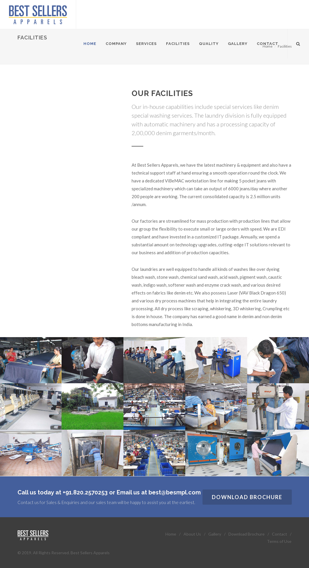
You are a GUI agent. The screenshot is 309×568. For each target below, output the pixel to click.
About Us (192, 534)
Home (170, 534)
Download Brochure (247, 497)
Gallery (214, 534)
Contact (279, 534)
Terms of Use (279, 541)
